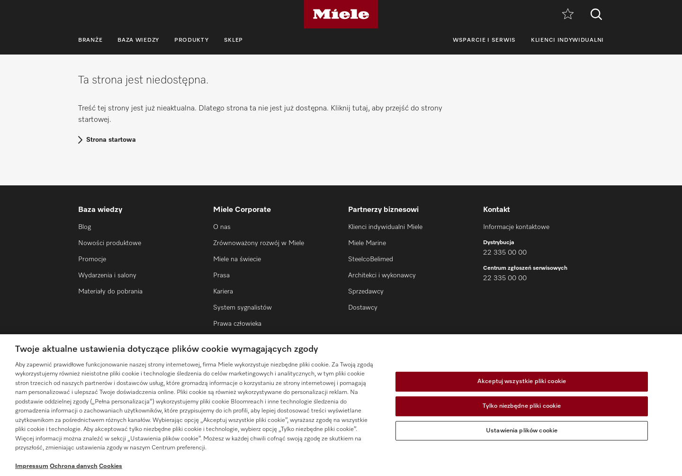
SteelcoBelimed (370, 259)
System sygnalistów (242, 307)
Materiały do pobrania (110, 291)
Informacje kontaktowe (516, 227)
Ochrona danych (74, 466)
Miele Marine (367, 243)
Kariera (223, 291)
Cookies (110, 466)
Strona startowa (111, 140)
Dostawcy (362, 307)
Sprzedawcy (366, 291)
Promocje (92, 259)
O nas (222, 227)
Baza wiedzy (138, 40)
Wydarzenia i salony (107, 275)
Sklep (233, 40)
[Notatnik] (568, 14)
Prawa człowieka (237, 323)
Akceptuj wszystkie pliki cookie (521, 382)
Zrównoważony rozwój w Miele (258, 243)
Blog (84, 227)
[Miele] (341, 14)
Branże (90, 40)
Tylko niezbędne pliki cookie (522, 406)
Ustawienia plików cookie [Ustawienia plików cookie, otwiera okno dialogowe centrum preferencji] (521, 431)
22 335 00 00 (505, 252)
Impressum (31, 466)
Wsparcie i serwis (484, 40)
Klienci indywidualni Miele (385, 227)
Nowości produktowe (109, 243)
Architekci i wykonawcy (382, 275)
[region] (341, 405)
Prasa (221, 275)
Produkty (191, 40)
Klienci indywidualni (567, 40)
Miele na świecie (237, 259)
